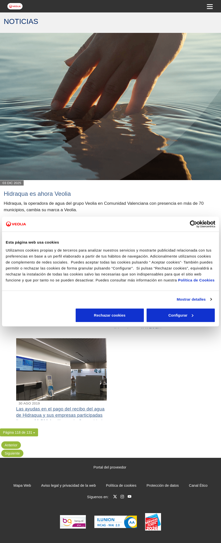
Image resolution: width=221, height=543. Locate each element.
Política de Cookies (196, 280)
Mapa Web (22, 485)
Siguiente (12, 453)
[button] (19, 432)
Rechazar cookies (40, 315)
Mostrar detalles (191, 299)
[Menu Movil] (210, 6)
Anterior (11, 445)
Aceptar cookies (180, 315)
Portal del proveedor (110, 467)
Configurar (110, 315)
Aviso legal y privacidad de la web (68, 485)
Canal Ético (198, 485)
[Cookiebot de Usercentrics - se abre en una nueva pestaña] (193, 224)
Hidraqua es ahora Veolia (37, 193)
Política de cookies (121, 485)
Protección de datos (163, 485)
